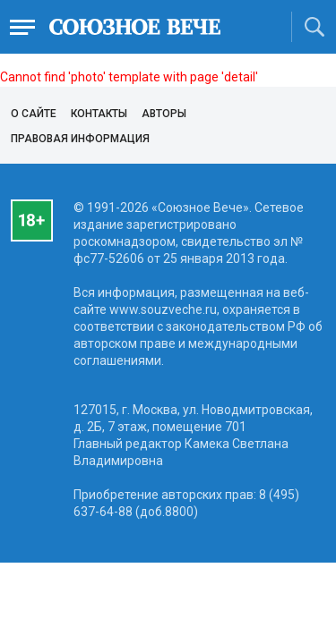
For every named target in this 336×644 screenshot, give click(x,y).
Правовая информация (80, 138)
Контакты (99, 113)
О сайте (33, 113)
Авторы (164, 113)
